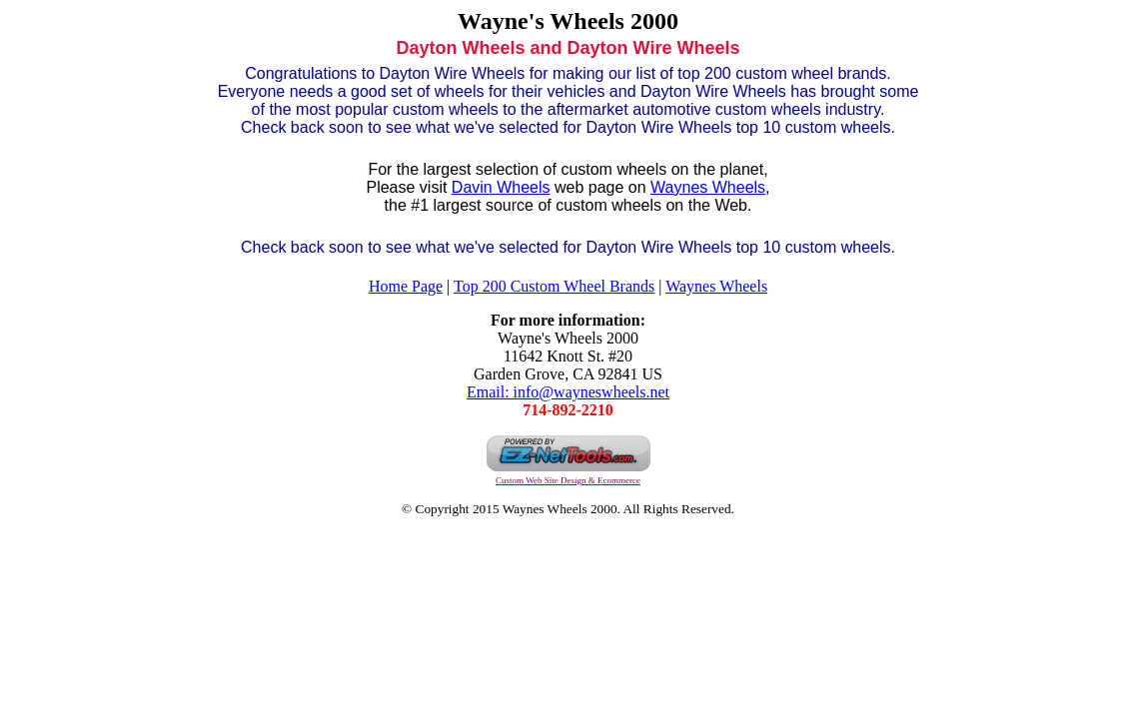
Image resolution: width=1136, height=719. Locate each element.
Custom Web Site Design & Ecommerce (568, 480)
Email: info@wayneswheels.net (568, 391)
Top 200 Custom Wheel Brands (554, 286)
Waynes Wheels (707, 187)
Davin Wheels (501, 187)
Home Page (406, 286)
